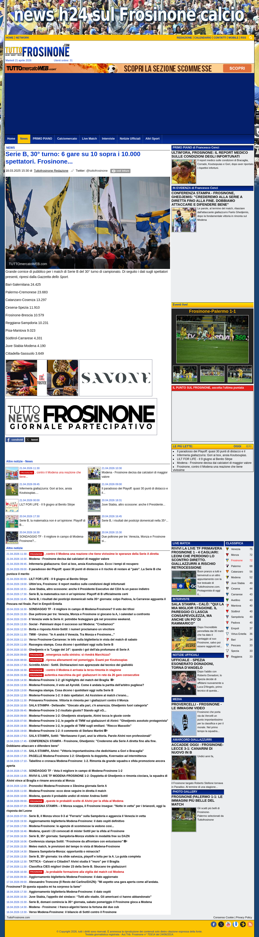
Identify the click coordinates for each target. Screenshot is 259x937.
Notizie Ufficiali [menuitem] (130, 138)
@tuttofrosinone (97, 170)
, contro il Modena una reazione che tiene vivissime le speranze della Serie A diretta (94, 554)
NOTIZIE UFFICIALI (186, 655)
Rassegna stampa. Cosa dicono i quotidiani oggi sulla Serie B (71, 644)
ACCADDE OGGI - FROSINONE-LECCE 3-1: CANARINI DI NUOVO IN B (197, 748)
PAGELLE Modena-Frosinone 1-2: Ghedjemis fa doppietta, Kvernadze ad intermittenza (88, 756)
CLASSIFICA (234, 543)
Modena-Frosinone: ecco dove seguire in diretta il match (67, 791)
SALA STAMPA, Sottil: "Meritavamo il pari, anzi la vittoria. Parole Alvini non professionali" (90, 736)
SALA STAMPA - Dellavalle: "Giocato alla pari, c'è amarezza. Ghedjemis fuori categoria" (88, 705)
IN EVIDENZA (182, 188)
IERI (249, 446)
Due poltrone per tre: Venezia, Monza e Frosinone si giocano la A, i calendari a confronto (89, 614)
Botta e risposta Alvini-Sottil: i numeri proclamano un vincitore (72, 629)
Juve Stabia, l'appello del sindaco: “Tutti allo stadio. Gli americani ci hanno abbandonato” (90, 896)
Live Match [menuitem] (89, 138)
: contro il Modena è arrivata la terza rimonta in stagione (75, 670)
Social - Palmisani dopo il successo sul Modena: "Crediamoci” (71, 624)
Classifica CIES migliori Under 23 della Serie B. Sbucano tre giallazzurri (77, 866)
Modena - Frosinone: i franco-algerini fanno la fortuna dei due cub (74, 907)
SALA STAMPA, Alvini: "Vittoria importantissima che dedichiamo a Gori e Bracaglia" (86, 751)
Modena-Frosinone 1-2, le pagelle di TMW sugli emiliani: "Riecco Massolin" (80, 725)
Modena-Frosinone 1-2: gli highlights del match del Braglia (69, 680)
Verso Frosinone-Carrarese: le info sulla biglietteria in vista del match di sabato (83, 639)
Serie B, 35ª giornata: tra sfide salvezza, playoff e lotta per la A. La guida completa (85, 856)
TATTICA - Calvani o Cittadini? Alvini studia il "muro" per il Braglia (74, 861)
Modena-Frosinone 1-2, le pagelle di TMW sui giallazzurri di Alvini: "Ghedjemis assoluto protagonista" (98, 720)
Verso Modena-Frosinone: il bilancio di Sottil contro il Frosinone (73, 912)
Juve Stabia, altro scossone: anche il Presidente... (133, 504)
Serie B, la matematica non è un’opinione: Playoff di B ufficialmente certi (78, 594)
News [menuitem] (24, 138)
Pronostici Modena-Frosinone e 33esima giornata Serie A (68, 786)
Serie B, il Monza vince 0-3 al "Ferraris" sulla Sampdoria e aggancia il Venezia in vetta (87, 816)
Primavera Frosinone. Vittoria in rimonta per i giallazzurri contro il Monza (79, 700)
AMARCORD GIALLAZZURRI (192, 739)
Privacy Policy (244, 917)
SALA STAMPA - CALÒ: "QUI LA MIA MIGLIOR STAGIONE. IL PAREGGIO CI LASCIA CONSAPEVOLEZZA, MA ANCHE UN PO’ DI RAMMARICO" (197, 613)
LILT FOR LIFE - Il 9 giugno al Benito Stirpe (47, 504)
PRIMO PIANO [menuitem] (42, 138)
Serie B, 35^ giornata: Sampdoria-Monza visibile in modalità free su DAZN (79, 836)
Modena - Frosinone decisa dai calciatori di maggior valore (69, 559)
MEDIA (177, 699)
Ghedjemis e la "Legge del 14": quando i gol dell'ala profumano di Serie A (79, 649)
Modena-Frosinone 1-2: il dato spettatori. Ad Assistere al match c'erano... (79, 695)
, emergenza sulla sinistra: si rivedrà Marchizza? (70, 654)
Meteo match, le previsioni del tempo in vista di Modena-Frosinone (74, 846)
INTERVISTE (181, 599)
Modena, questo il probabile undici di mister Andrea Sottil (68, 796)
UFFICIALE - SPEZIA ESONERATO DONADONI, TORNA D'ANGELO (192, 664)
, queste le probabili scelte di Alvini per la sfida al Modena (76, 801)
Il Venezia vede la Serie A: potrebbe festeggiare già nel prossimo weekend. (80, 619)
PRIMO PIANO (182, 147)
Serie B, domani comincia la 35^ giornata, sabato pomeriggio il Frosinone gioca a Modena (90, 902)
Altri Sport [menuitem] (152, 138)
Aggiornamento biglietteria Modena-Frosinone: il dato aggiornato (73, 877)
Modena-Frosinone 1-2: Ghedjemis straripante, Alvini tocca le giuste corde (80, 715)
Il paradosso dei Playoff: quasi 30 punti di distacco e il (211, 451)
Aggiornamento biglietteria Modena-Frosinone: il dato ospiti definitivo (76, 821)
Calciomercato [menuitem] (67, 138)
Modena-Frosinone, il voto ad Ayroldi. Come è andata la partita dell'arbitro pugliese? (86, 685)
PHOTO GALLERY (185, 791)
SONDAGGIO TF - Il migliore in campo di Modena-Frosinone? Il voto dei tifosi (81, 609)
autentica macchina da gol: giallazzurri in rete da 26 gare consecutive (84, 675)
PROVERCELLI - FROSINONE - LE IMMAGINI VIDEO (196, 706)
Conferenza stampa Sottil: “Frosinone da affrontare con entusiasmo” (76, 841)
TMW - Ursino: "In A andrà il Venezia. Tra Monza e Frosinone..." (72, 634)
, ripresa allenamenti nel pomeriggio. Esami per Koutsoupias (78, 660)
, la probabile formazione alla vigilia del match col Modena (76, 872)
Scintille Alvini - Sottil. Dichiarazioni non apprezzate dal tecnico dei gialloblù (81, 665)
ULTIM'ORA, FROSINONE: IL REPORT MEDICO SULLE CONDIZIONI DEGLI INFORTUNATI (209, 154)
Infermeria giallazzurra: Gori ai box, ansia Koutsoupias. (212, 455)
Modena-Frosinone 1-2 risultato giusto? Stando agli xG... (67, 710)
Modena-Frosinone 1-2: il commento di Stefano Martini (66, 731)
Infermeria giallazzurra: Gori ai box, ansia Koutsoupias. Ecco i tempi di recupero (84, 564)
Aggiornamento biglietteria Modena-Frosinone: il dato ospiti (70, 891)
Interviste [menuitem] (108, 138)
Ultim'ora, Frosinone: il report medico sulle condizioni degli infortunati (77, 584)
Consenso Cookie (223, 917)
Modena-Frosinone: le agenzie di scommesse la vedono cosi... (71, 826)
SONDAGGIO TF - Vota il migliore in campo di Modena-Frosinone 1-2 (76, 770)
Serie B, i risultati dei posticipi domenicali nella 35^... (135, 520)
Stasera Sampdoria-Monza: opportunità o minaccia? (64, 851)
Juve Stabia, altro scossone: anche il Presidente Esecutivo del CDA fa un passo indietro (89, 589)
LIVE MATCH (181, 543)
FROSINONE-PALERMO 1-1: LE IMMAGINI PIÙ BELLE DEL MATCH (197, 800)
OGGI (237, 446)
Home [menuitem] (11, 138)
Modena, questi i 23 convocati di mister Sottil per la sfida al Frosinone (76, 831)
